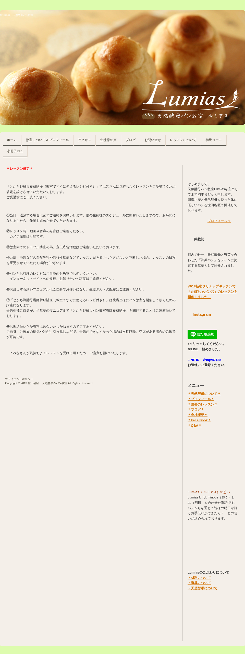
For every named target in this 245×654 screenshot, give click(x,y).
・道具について (199, 583)
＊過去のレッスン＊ (202, 404)
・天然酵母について (202, 588)
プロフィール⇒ (219, 221)
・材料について (199, 578)
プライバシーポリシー (19, 379)
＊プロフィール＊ (201, 399)
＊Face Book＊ (199, 420)
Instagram (202, 314)
